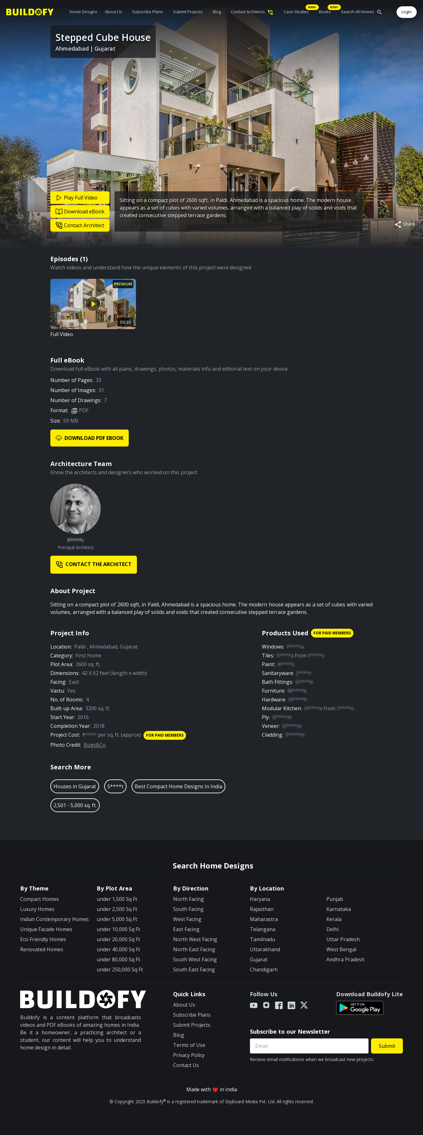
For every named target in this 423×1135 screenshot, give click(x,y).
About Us (113, 11)
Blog (217, 11)
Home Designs (83, 11)
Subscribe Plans (147, 11)
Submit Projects (188, 11)
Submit (387, 1045)
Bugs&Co (95, 744)
